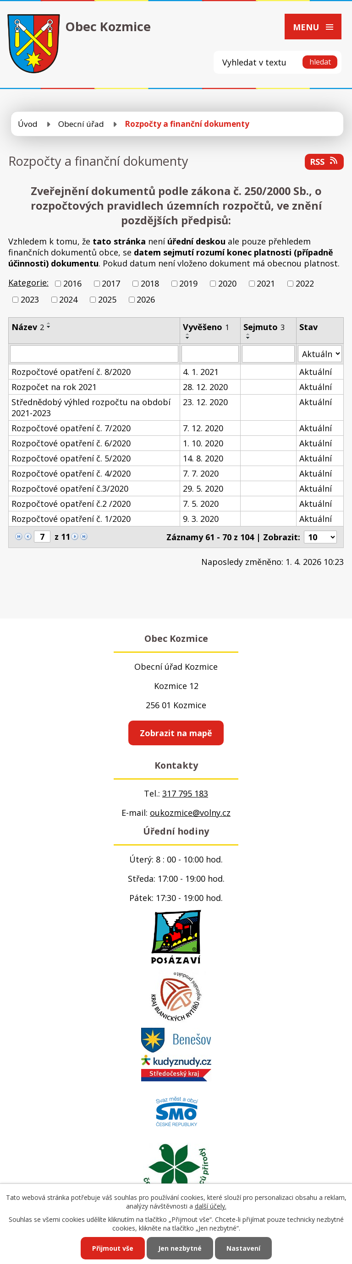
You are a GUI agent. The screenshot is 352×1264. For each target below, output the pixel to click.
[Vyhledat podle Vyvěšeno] (210, 354)
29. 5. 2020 (203, 488)
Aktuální (315, 371)
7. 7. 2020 (201, 473)
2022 (305, 283)
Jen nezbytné (180, 1248)
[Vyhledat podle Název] (94, 354)
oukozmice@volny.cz (190, 812)
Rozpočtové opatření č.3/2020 (69, 488)
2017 (111, 283)
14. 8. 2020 (203, 458)
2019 (188, 283)
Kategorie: (28, 282)
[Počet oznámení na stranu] (320, 537)
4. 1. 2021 (201, 371)
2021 (266, 283)
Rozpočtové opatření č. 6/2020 (71, 443)
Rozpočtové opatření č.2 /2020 (71, 503)
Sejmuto (264, 326)
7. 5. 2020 (201, 503)
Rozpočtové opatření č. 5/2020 (71, 458)
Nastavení (243, 1248)
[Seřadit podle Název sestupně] (49, 327)
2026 (146, 299)
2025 (107, 299)
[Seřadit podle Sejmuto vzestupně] (248, 334)
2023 (30, 299)
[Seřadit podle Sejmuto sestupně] (248, 338)
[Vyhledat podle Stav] (320, 353)
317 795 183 (185, 793)
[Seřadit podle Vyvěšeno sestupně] (188, 338)
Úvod (28, 124)
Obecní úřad (81, 124)
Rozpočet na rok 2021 (54, 386)
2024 (68, 299)
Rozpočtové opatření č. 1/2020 (71, 518)
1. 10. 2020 (203, 443)
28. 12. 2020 (205, 386)
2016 (72, 283)
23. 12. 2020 (205, 401)
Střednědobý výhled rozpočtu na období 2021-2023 (90, 407)
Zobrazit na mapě (176, 732)
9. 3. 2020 (201, 518)
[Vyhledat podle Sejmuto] (268, 354)
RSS (324, 161)
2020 (227, 283)
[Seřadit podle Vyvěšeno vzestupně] (188, 334)
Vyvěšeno (206, 326)
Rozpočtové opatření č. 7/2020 (71, 428)
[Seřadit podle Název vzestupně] (49, 323)
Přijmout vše (112, 1248)
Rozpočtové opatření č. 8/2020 (71, 371)
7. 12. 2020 (203, 428)
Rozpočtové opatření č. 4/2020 (71, 473)
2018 (150, 283)
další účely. (210, 1206)
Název (27, 326)
